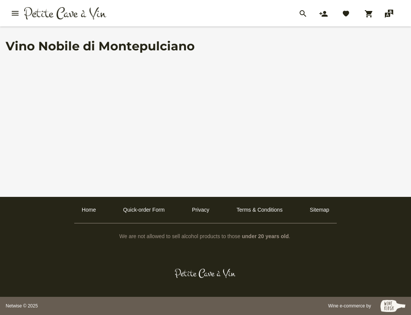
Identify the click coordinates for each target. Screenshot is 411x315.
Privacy (200, 210)
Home (89, 210)
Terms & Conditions (260, 210)
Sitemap (319, 210)
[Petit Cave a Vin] (205, 273)
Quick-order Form (144, 210)
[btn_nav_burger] (15, 13)
